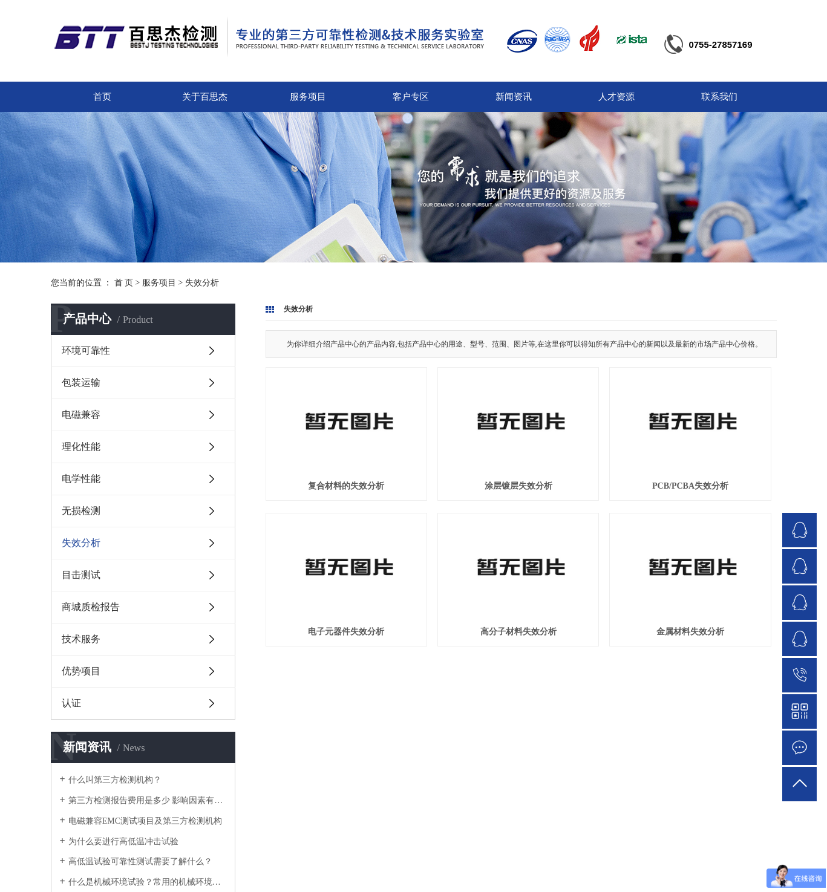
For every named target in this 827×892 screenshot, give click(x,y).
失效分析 (202, 282)
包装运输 (81, 382)
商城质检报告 (91, 607)
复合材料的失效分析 (346, 485)
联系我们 (719, 97)
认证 (71, 703)
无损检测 (81, 511)
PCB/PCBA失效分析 (690, 485)
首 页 (124, 282)
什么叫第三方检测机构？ (115, 779)
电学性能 (81, 479)
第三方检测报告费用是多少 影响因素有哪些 (147, 800)
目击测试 (81, 575)
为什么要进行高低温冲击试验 (123, 841)
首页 (102, 97)
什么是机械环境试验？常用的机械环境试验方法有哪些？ (147, 882)
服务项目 (308, 97)
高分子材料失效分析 (518, 631)
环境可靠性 (86, 350)
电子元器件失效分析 (346, 631)
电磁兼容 (81, 414)
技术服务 (81, 639)
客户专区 (411, 97)
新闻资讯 (513, 97)
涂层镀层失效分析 (518, 485)
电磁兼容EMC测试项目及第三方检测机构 (145, 820)
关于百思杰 (204, 97)
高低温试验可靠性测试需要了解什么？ (140, 861)
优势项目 (81, 671)
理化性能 (81, 446)
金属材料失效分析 (690, 631)
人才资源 (616, 97)
